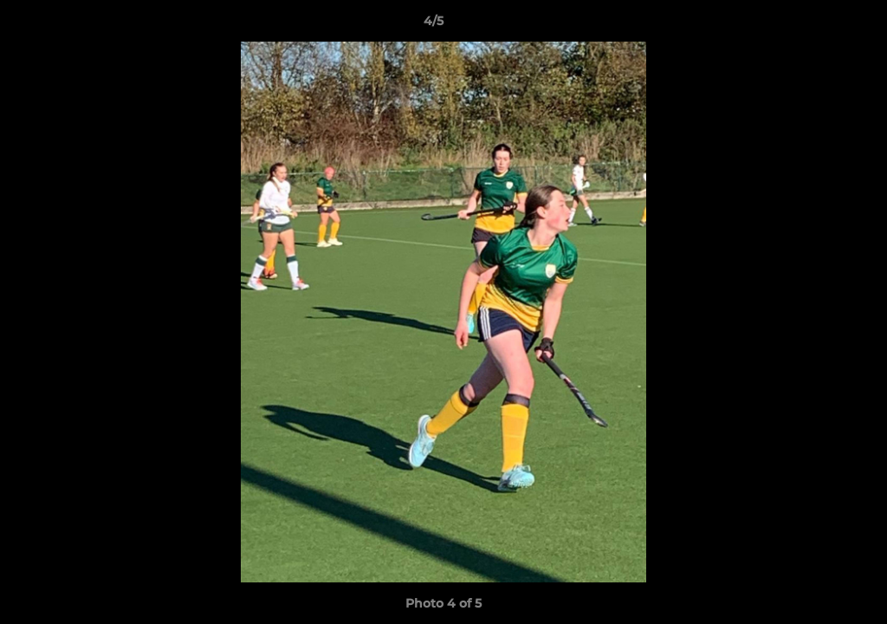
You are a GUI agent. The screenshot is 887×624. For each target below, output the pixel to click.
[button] (814, 25)
